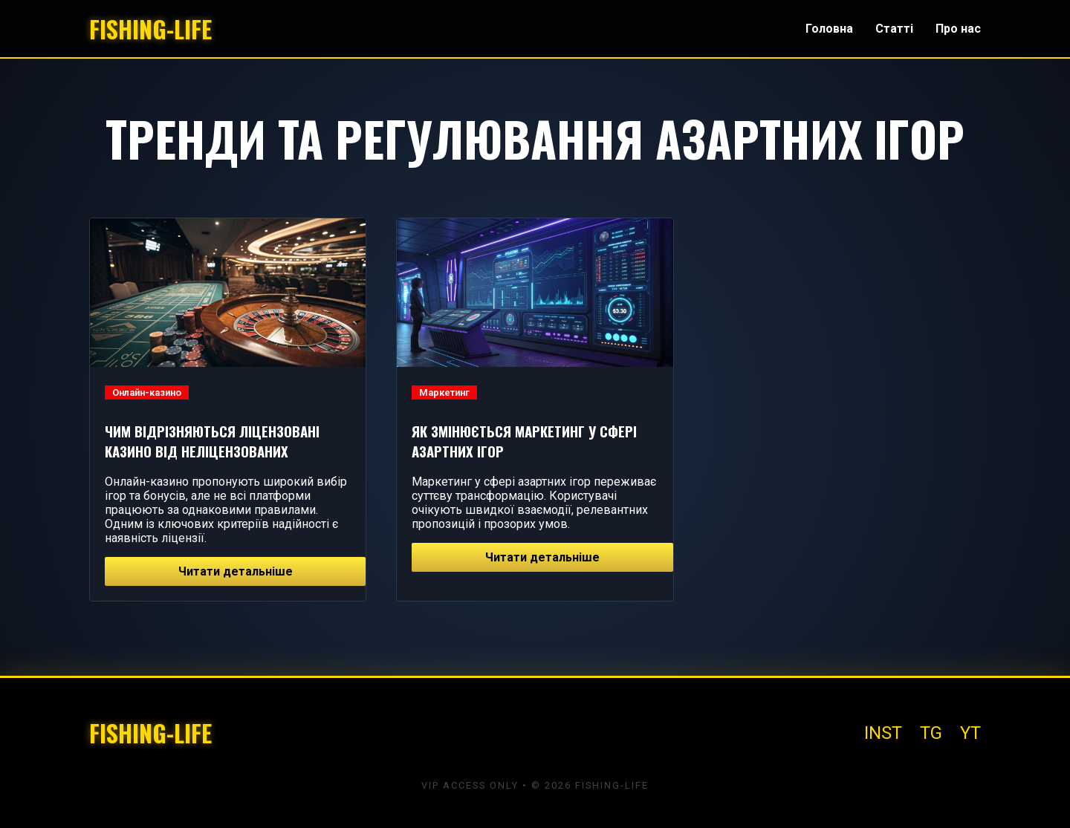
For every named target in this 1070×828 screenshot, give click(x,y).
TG (931, 733)
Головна (829, 29)
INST (883, 733)
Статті (894, 29)
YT (970, 733)
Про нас (958, 29)
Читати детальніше (235, 571)
